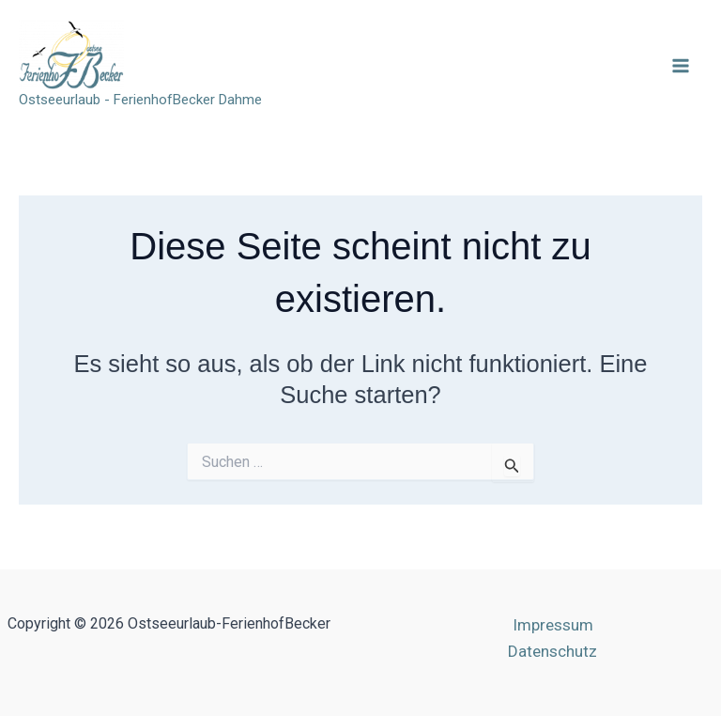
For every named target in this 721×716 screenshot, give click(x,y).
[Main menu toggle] (681, 65)
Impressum (553, 624)
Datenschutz (552, 651)
